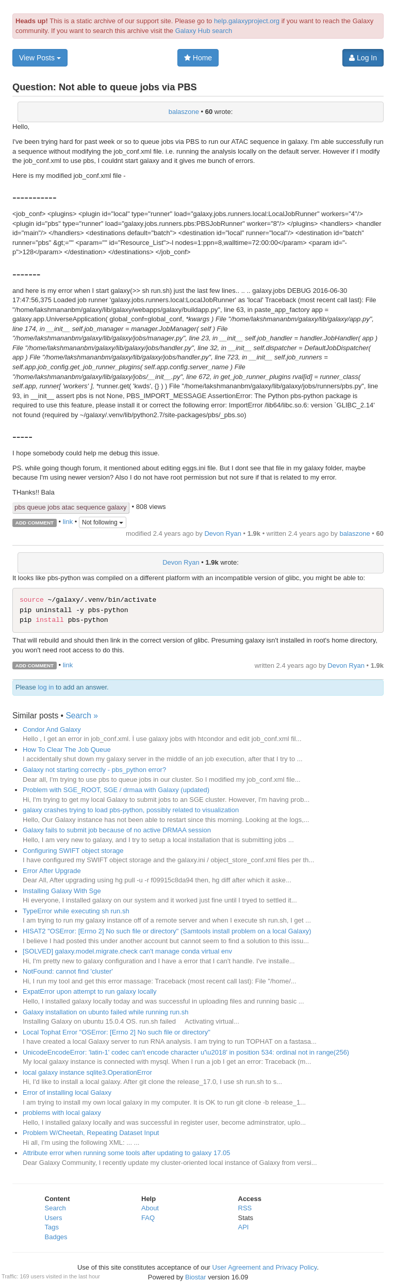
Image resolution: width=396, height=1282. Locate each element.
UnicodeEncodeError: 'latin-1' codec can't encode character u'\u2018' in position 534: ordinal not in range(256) (186, 1052)
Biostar (195, 1277)
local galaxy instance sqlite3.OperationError (87, 1072)
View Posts (40, 58)
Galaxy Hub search (204, 31)
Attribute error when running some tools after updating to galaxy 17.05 (126, 1153)
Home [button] (198, 58)
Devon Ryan (222, 533)
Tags (52, 1227)
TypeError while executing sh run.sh (76, 911)
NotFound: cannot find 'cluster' (68, 971)
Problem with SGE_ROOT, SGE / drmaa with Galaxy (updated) (116, 790)
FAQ (148, 1218)
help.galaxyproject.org (246, 21)
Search (55, 1208)
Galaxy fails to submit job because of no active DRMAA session (117, 830)
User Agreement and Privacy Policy (264, 1267)
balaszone (184, 112)
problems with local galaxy (62, 1112)
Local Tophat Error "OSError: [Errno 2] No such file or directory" (116, 1032)
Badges (56, 1237)
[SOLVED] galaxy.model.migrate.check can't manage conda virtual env (127, 951)
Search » (81, 715)
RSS (245, 1208)
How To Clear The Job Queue (67, 749)
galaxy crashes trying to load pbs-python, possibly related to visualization (131, 810)
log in (46, 687)
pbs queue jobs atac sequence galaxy (70, 507)
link (68, 522)
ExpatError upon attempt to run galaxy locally (89, 991)
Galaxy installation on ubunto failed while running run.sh (106, 1012)
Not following (102, 522)
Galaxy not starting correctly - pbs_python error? (94, 770)
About (150, 1208)
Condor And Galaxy (52, 729)
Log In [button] (363, 58)
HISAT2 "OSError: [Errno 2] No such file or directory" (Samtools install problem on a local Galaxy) (167, 931)
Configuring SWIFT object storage (73, 850)
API (243, 1227)
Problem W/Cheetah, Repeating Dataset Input (91, 1133)
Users (53, 1218)
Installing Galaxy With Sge (62, 891)
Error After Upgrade (52, 871)
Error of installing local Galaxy (67, 1092)
